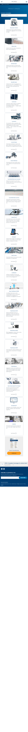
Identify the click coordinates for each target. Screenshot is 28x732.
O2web (2, 595)
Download (14, 563)
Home (2, 4)
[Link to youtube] (4, 579)
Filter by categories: (6, 13)
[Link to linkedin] (2, 579)
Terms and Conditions (4, 592)
